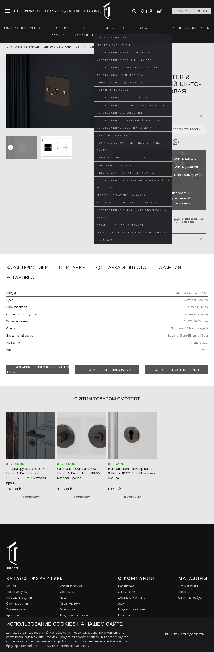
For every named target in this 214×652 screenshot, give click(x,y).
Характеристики (27, 267)
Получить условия (183, 166)
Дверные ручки (17, 592)
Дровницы (67, 592)
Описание (72, 267)
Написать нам (32, 11)
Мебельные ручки (19, 598)
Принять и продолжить (184, 634)
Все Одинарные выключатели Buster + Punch (37, 369)
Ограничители (70, 604)
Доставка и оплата (120, 267)
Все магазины (188, 586)
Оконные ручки (17, 604)
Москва (183, 592)
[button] (103, 147)
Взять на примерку (182, 174)
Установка (20, 277)
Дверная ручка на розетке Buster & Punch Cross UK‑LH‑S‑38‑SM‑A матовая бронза (28, 475)
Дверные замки (71, 586)
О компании (126, 592)
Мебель (12, 586)
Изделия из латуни (131, 609)
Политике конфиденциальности (67, 646)
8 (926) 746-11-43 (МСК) (57, 11)
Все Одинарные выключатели (106, 370)
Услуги (122, 604)
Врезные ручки (16, 609)
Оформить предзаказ (135, 129)
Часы (63, 598)
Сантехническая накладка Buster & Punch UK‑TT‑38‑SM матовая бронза (80, 472)
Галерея (124, 615)
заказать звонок (191, 11)
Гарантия (169, 267)
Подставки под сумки (75, 615)
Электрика (67, 609)
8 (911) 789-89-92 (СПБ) (87, 11)
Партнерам (126, 586)
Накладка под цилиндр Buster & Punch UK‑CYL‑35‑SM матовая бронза (132, 472)
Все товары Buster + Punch (176, 370)
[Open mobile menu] (12, 11)
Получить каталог (183, 158)
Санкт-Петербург (190, 598)
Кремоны (12, 615)
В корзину (30, 497)
